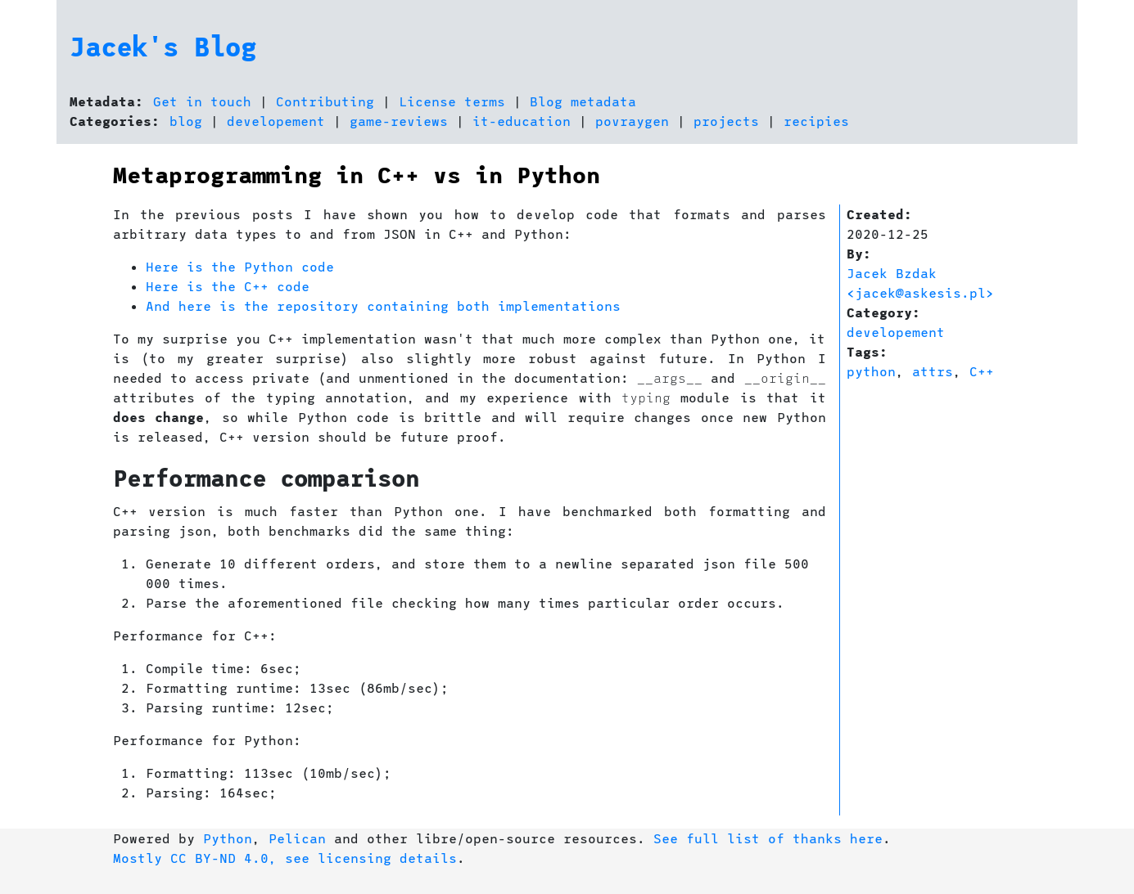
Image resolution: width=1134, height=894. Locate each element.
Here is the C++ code (227, 286)
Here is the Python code (240, 266)
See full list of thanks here (768, 838)
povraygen (632, 120)
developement (276, 120)
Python (227, 838)
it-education (521, 120)
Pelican (297, 838)
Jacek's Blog (163, 45)
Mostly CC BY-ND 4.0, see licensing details (285, 857)
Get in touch (202, 101)
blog (185, 120)
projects (726, 120)
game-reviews (399, 120)
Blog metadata (583, 101)
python (871, 371)
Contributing (325, 101)
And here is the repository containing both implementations (383, 305)
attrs (932, 371)
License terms (452, 101)
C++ (981, 371)
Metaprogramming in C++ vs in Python (356, 174)
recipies (816, 120)
